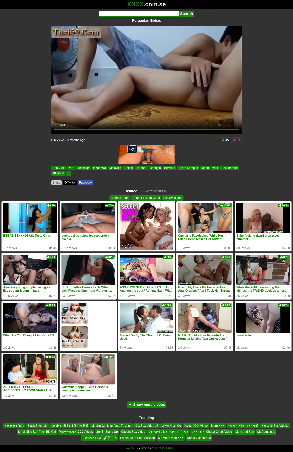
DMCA (145, 448)
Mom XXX (218, 425)
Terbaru (141, 168)
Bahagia (155, 168)
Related (130, 191)
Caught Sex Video (133, 431)
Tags (134, 448)
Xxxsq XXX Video (196, 425)
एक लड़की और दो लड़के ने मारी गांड (168, 431)
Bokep (128, 168)
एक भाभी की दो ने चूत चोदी (243, 425)
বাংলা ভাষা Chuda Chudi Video (212, 431)
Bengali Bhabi (120, 197)
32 (236, 140)
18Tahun (58, 173)
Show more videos (146, 405)
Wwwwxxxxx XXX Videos (76, 431)
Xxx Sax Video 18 (146, 425)
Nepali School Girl (199, 437)
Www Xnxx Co (171, 425)
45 (225, 140)
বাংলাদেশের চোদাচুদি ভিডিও (99, 437)
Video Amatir (209, 168)
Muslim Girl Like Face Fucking (111, 425)
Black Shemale (37, 425)
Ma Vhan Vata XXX (171, 437)
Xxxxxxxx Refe (14, 425)
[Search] (139, 14)
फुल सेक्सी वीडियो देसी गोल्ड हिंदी (69, 425)
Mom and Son (244, 431)
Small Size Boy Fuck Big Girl (37, 431)
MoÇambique (266, 431)
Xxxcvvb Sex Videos (275, 425)
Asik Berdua (230, 168)
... (68, 173)
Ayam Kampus (188, 168)
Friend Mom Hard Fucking (137, 437)
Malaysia (115, 168)
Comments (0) (157, 191)
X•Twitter (70, 182)
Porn (71, 168)
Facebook (85, 182)
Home (125, 448)
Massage (84, 168)
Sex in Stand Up (107, 431)
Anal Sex (58, 168)
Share (57, 182)
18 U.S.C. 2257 (162, 448)
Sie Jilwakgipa (172, 197)
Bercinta (169, 168)
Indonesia (99, 168)
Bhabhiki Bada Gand (146, 197)
